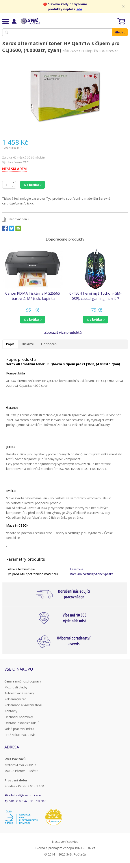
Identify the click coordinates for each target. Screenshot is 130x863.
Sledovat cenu (19, 219)
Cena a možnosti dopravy (22, 681)
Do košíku (31, 185)
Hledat (120, 32)
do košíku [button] (31, 319)
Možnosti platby (15, 687)
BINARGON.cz (85, 848)
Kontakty (10, 711)
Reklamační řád (15, 699)
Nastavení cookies (65, 841)
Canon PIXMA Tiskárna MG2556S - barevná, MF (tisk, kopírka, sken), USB (32, 296)
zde (79, 9)
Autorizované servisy (19, 693)
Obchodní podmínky (18, 717)
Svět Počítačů (29, 21)
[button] (32, 319)
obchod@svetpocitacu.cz (27, 795)
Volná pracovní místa (19, 729)
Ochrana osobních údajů (21, 723)
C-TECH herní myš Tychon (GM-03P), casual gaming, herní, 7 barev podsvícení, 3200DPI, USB (95, 296)
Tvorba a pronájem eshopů (54, 848)
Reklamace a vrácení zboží (23, 705)
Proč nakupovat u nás (19, 735)
